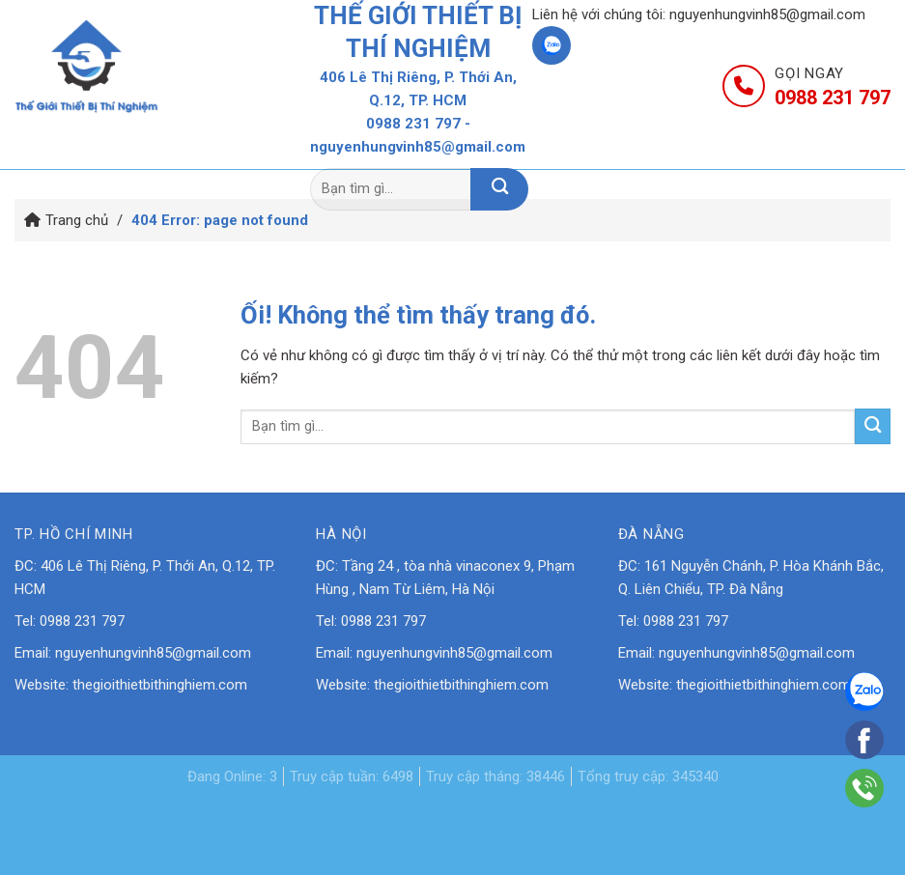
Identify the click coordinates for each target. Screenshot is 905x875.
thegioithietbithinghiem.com (159, 684)
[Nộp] (499, 189)
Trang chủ (130, 142)
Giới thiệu (305, 142)
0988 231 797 (413, 123)
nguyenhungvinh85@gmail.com (767, 14)
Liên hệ (793, 142)
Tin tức (645, 142)
